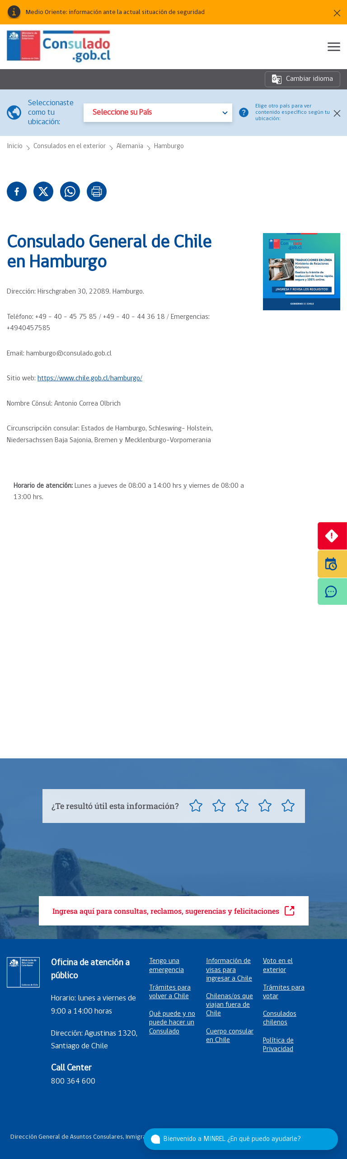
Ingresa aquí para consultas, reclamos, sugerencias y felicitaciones (173, 910)
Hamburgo (169, 146)
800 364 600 (73, 1081)
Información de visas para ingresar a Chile (229, 970)
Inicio (15, 146)
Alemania (130, 146)
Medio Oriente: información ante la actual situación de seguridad (115, 12)
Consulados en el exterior (69, 146)
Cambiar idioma (302, 79)
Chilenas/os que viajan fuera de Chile (229, 1005)
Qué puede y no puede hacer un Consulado (172, 1022)
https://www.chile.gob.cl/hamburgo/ (90, 378)
